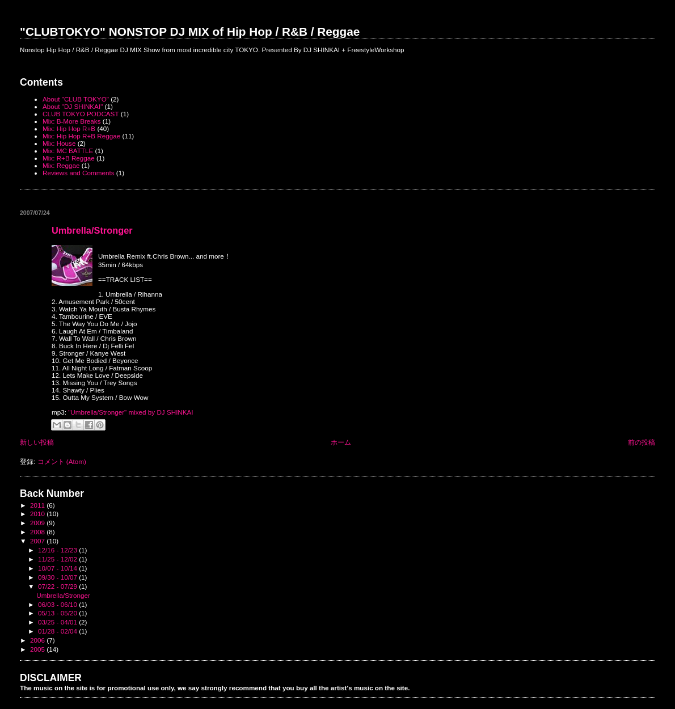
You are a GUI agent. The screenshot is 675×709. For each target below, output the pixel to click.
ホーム (341, 442)
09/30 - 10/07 (58, 577)
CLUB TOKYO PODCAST (81, 113)
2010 (38, 513)
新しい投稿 (37, 442)
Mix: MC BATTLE (68, 150)
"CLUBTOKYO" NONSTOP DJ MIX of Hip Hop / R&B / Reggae (190, 31)
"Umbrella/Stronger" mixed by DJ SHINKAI (130, 412)
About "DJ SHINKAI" (73, 106)
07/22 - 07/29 (58, 586)
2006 (38, 640)
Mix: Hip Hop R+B (69, 128)
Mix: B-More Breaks (71, 121)
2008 (38, 531)
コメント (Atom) (61, 461)
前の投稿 (641, 442)
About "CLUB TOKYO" (76, 99)
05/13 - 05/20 (58, 613)
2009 (38, 522)
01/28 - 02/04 (58, 631)
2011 (38, 505)
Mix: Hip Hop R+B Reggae (81, 136)
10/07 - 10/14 (58, 568)
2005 (38, 649)
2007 (38, 541)
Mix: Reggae (61, 165)
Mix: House (59, 143)
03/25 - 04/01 (58, 622)
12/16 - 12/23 (58, 550)
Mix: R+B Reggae (69, 158)
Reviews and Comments (79, 172)
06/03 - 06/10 (58, 604)
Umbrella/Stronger (92, 230)
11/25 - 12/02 (58, 559)
